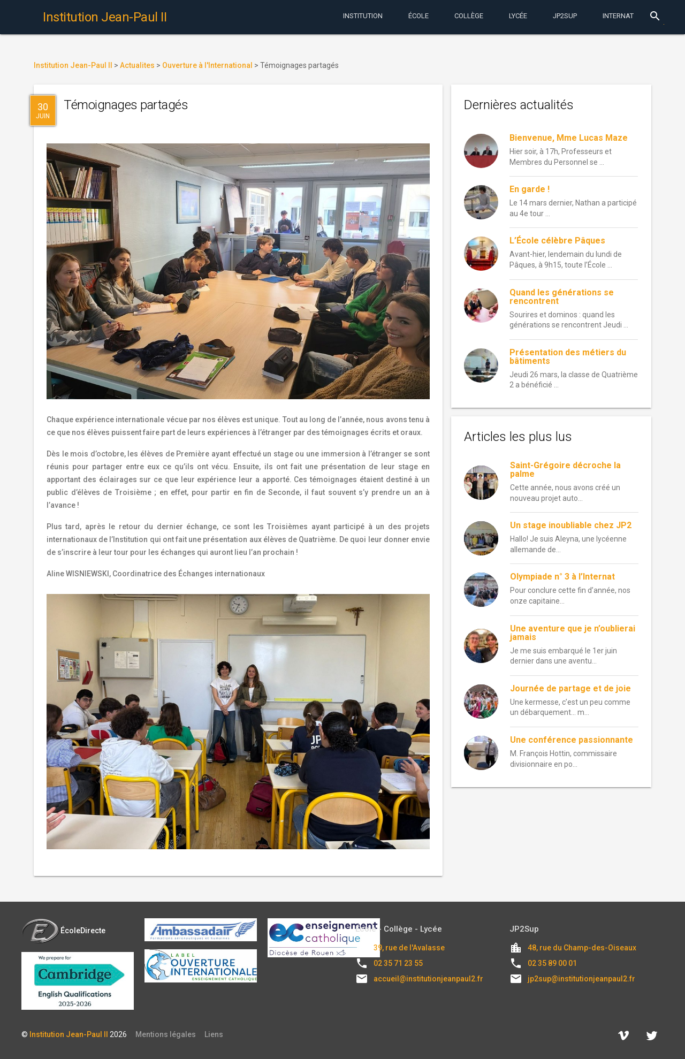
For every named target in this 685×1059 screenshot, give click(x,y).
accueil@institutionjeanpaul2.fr (428, 978)
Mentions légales (165, 1034)
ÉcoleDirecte (63, 930)
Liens (213, 1034)
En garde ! (529, 189)
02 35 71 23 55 (398, 963)
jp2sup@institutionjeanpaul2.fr (581, 978)
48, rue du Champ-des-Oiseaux (582, 947)
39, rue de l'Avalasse (409, 947)
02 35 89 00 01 (552, 963)
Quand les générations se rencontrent (561, 296)
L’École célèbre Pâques (557, 240)
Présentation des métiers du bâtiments (567, 356)
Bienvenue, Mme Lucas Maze (568, 138)
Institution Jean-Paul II (68, 1034)
